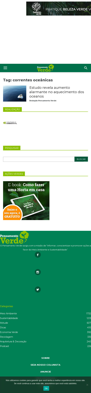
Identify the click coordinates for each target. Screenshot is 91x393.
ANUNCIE (45, 371)
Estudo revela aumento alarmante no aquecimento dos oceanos (56, 92)
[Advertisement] (45, 40)
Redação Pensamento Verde (42, 101)
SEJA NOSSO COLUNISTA (45, 364)
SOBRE (45, 358)
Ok (46, 388)
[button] (86, 68)
